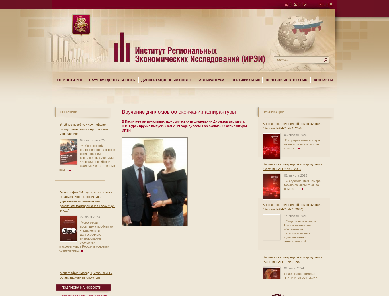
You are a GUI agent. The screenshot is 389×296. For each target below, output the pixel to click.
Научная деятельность (112, 80)
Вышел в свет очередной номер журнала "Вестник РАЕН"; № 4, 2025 (292, 126)
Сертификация (246, 80)
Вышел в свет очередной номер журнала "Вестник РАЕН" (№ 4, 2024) (292, 207)
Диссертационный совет (166, 80)
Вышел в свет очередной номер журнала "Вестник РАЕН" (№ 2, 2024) (292, 259)
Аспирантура (211, 80)
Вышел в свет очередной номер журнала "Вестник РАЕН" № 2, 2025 (292, 167)
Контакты (323, 80)
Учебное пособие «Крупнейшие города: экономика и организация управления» (84, 129)
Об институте (70, 80)
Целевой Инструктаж (286, 80)
